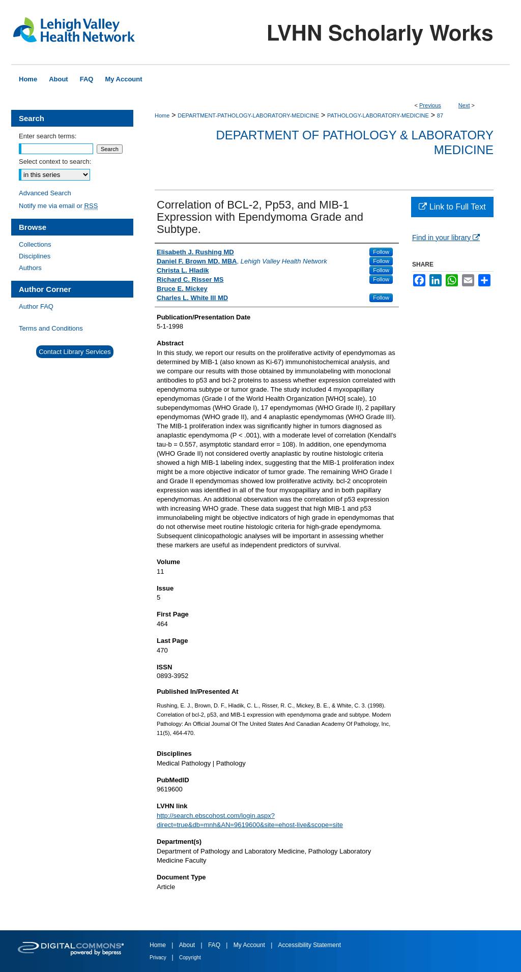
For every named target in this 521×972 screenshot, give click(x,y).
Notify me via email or (58, 206)
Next (464, 105)
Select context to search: (55, 161)
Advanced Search (45, 193)
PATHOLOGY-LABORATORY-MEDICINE (378, 115)
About (188, 945)
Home (162, 115)
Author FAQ (36, 306)
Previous (430, 105)
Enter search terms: (47, 136)
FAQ (215, 945)
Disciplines (34, 256)
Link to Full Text (452, 206)
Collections (35, 244)
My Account (250, 945)
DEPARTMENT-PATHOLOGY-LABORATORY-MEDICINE (248, 115)
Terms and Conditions (51, 328)
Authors (30, 268)
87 (440, 115)
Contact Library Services (75, 352)
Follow (381, 252)
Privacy (159, 957)
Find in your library (446, 237)
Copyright (190, 957)
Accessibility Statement (309, 945)
